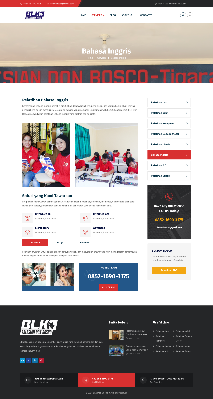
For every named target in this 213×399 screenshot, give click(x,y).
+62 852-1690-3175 (102, 379)
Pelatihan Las (159, 102)
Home (90, 57)
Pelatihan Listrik (160, 144)
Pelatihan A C (159, 165)
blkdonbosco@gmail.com (169, 227)
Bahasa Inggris (159, 155)
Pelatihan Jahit (159, 113)
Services (101, 57)
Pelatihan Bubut (160, 176)
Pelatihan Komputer (162, 123)
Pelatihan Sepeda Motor (165, 134)
